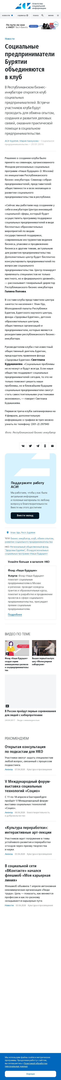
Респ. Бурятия (28, 532)
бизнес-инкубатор (20, 538)
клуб (33, 538)
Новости (9, 38)
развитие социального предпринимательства (29, 541)
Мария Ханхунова (29, 141)
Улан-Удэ (15, 532)
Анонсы (9, 769)
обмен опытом (45, 538)
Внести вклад (25, 515)
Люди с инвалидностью (28, 720)
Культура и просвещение (39, 769)
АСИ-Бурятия (11, 141)
